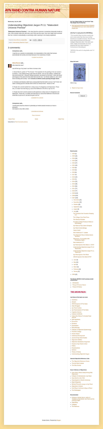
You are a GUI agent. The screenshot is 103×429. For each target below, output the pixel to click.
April (75, 264)
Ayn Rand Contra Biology (80, 228)
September (77, 207)
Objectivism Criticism (77, 386)
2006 (73, 274)
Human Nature (76, 333)
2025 (73, 156)
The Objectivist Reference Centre (80, 361)
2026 (73, 153)
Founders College (76, 331)
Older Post (61, 119)
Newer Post (11, 119)
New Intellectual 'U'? (78, 242)
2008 (73, 195)
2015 (73, 179)
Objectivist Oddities (77, 339)
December (76, 200)
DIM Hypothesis (76, 319)
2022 (73, 163)
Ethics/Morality (76, 327)
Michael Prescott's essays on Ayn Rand (82, 384)
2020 (73, 167)
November (76, 202)
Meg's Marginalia (76, 382)
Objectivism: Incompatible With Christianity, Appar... (81, 239)
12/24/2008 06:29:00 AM (37, 111)
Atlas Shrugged (76, 306)
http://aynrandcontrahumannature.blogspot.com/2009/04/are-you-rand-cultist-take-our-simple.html (83, 27)
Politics (74, 346)
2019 (73, 170)
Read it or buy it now (77, 88)
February (76, 269)
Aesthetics (74, 300)
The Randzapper (76, 390)
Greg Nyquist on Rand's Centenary (81, 380)
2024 (73, 158)
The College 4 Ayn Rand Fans (81, 217)
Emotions (74, 323)
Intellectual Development (78, 335)
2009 (73, 193)
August (76, 209)
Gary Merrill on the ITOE (78, 378)
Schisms (74, 350)
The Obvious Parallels (79, 219)
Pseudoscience (76, 348)
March (75, 267)
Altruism (74, 302)
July (75, 211)
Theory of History (76, 352)
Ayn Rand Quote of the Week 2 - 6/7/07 (83, 244)
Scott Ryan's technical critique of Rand (82, 388)
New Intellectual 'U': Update (80, 232)
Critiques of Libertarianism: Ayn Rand (81, 376)
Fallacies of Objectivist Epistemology (81, 329)
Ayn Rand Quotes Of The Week (80, 310)
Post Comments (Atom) (21, 122)
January (76, 271)
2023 (73, 160)
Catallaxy (74, 404)
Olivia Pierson (16, 63)
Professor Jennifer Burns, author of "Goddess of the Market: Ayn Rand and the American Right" (83, 399)
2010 (73, 191)
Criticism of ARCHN (77, 314)
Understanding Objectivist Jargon (20, 42)
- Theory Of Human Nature (79, 285)
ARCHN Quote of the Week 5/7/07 (82, 257)
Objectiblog (75, 402)
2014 (73, 181)
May (75, 262)
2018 (73, 172)
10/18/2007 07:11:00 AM (37, 97)
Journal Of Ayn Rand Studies (79, 337)
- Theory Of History (77, 287)
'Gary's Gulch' (77, 230)
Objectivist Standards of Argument (81, 341)
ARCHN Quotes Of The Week (79, 304)
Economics (75, 321)
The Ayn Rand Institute (78, 363)
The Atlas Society (76, 365)
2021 (73, 165)
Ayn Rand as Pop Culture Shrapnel (82, 225)
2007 (73, 198)
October (76, 204)
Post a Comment (36, 115)
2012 (73, 186)
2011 (73, 188)
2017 (73, 174)
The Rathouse (75, 406)
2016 (73, 177)
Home (36, 119)
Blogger (59, 420)
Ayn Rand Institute (77, 308)
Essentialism (75, 325)
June (75, 259)
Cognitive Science (76, 312)
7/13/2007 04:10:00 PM (37, 57)
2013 (73, 184)
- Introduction (75, 283)
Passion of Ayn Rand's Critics (79, 344)
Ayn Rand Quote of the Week (81, 254)
